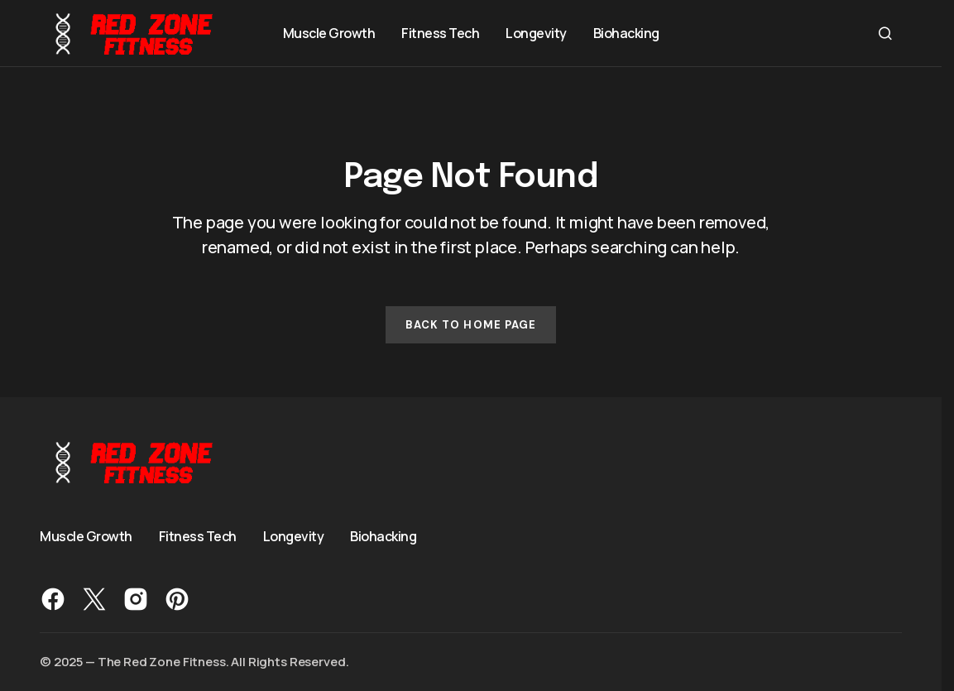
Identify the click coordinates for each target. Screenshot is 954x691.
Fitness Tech (198, 536)
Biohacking (383, 536)
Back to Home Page (470, 325)
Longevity (293, 536)
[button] (885, 33)
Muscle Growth (86, 536)
